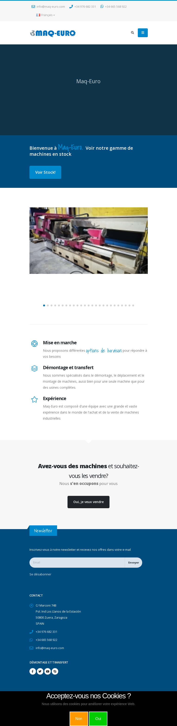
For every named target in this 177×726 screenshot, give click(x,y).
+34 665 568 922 (113, 7)
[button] (44, 305)
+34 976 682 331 (82, 7)
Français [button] (45, 15)
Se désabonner (40, 574)
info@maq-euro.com (48, 7)
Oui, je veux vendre (88, 502)
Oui (98, 719)
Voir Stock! (45, 172)
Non (78, 719)
